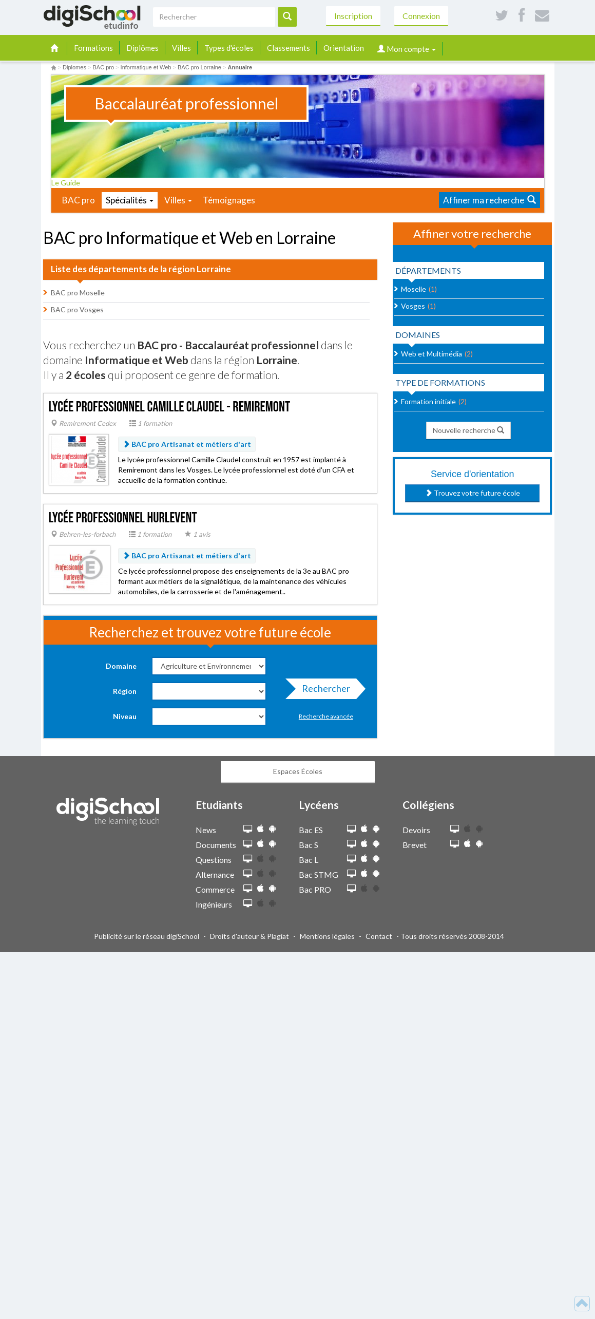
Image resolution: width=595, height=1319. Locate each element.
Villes (181, 47)
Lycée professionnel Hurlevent (123, 518)
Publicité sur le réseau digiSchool (146, 936)
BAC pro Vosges (77, 309)
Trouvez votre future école (472, 492)
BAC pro (78, 200)
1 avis (197, 534)
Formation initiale (428, 401)
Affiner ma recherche (489, 200)
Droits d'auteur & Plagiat (249, 936)
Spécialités (129, 200)
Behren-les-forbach (83, 534)
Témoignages (229, 200)
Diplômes (142, 47)
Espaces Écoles (297, 771)
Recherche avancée (326, 716)
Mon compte (406, 48)
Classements (288, 47)
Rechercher (323, 691)
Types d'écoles (229, 47)
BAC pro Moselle (78, 292)
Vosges (413, 306)
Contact (379, 936)
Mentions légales (327, 936)
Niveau (125, 716)
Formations (93, 47)
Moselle (413, 289)
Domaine (121, 666)
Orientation (343, 47)
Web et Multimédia (431, 353)
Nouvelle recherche (468, 430)
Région (125, 691)
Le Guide (69, 182)
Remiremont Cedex (83, 423)
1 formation (150, 423)
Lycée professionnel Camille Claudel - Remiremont (170, 407)
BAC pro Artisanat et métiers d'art (187, 444)
